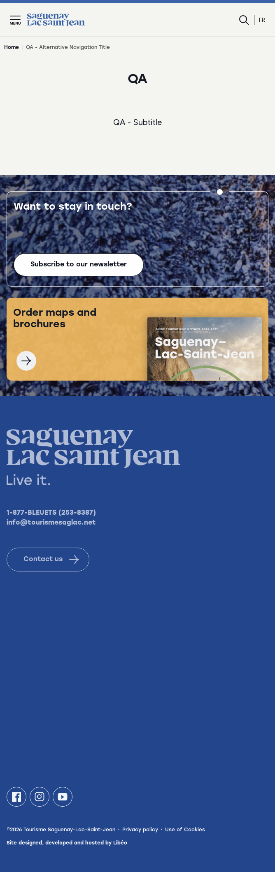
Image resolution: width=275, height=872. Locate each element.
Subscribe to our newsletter (78, 266)
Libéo (120, 843)
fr (262, 19)
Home (11, 47)
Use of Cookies (185, 830)
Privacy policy (141, 830)
